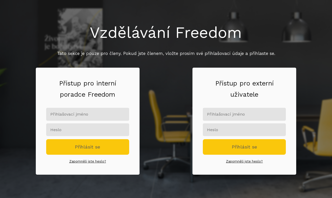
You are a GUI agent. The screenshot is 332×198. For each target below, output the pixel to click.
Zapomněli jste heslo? (87, 161)
